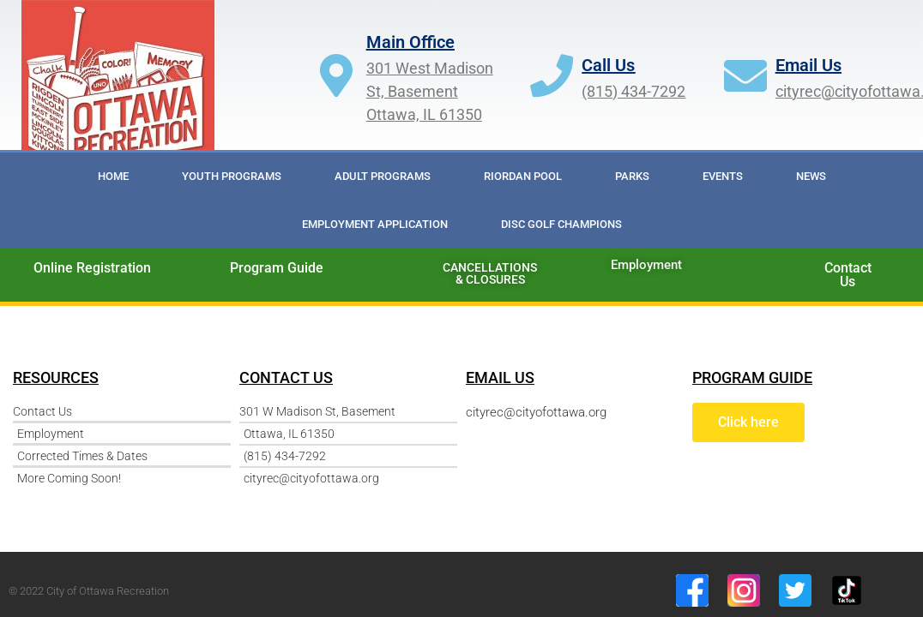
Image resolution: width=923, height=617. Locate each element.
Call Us (608, 65)
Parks (632, 176)
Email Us (808, 65)
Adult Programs (383, 176)
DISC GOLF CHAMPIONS (561, 224)
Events (723, 176)
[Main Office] (336, 75)
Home (113, 176)
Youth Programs (231, 176)
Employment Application (375, 224)
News (811, 176)
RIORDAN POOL (523, 176)
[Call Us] (551, 75)
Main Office (410, 42)
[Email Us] (745, 75)
